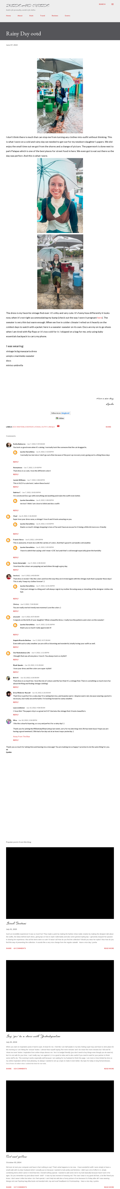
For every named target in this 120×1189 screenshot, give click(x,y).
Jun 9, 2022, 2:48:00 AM (36, 563)
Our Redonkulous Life (21, 653)
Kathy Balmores (19, 444)
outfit (44, 427)
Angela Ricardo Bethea (22, 640)
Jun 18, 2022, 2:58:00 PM (28, 720)
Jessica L (16, 575)
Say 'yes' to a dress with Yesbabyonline (33, 1036)
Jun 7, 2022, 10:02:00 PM (31, 492)
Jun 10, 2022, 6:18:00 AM (30, 678)
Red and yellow (16, 1156)
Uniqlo (51, 427)
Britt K (16, 678)
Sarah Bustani (16, 923)
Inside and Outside (27, 5)
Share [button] (108, 427)
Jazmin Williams (19, 480)
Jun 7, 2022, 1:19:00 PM (32, 468)
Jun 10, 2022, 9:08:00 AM (36, 708)
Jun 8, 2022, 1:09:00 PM (34, 540)
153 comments (20, 1069)
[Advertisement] (23, 822)
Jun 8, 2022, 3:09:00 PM (45, 547)
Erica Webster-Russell (21, 693)
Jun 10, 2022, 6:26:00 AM (41, 693)
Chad (15, 516)
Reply (16, 462)
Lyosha (37, 427)
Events (67, 16)
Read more (109, 948)
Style (31, 16)
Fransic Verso (18, 540)
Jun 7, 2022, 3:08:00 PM (36, 480)
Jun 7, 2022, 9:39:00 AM (36, 444)
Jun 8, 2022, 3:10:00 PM (45, 452)
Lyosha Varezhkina (27, 452)
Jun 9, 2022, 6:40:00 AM (30, 575)
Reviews (55, 16)
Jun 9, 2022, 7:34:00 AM (29, 604)
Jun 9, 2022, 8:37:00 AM (41, 640)
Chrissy (16, 604)
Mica (15, 720)
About (20, 16)
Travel (42, 16)
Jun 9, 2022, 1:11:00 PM (40, 653)
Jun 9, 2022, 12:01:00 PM (45, 586)
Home (8, 16)
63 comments (20, 948)
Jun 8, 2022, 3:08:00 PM (45, 500)
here (99, 317)
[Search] (102, 4)
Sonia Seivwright (19, 563)
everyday (29, 427)
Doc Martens (19, 427)
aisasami (16, 617)
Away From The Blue (21, 736)
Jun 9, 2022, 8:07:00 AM (30, 617)
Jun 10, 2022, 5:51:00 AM (34, 665)
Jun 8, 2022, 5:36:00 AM (28, 516)
